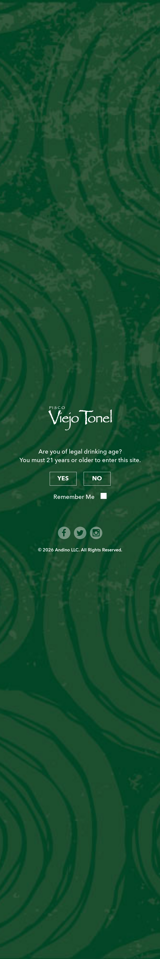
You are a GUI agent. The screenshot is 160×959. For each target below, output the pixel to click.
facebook (64, 533)
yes (63, 478)
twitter (80, 533)
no (97, 478)
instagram (96, 533)
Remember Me (74, 497)
